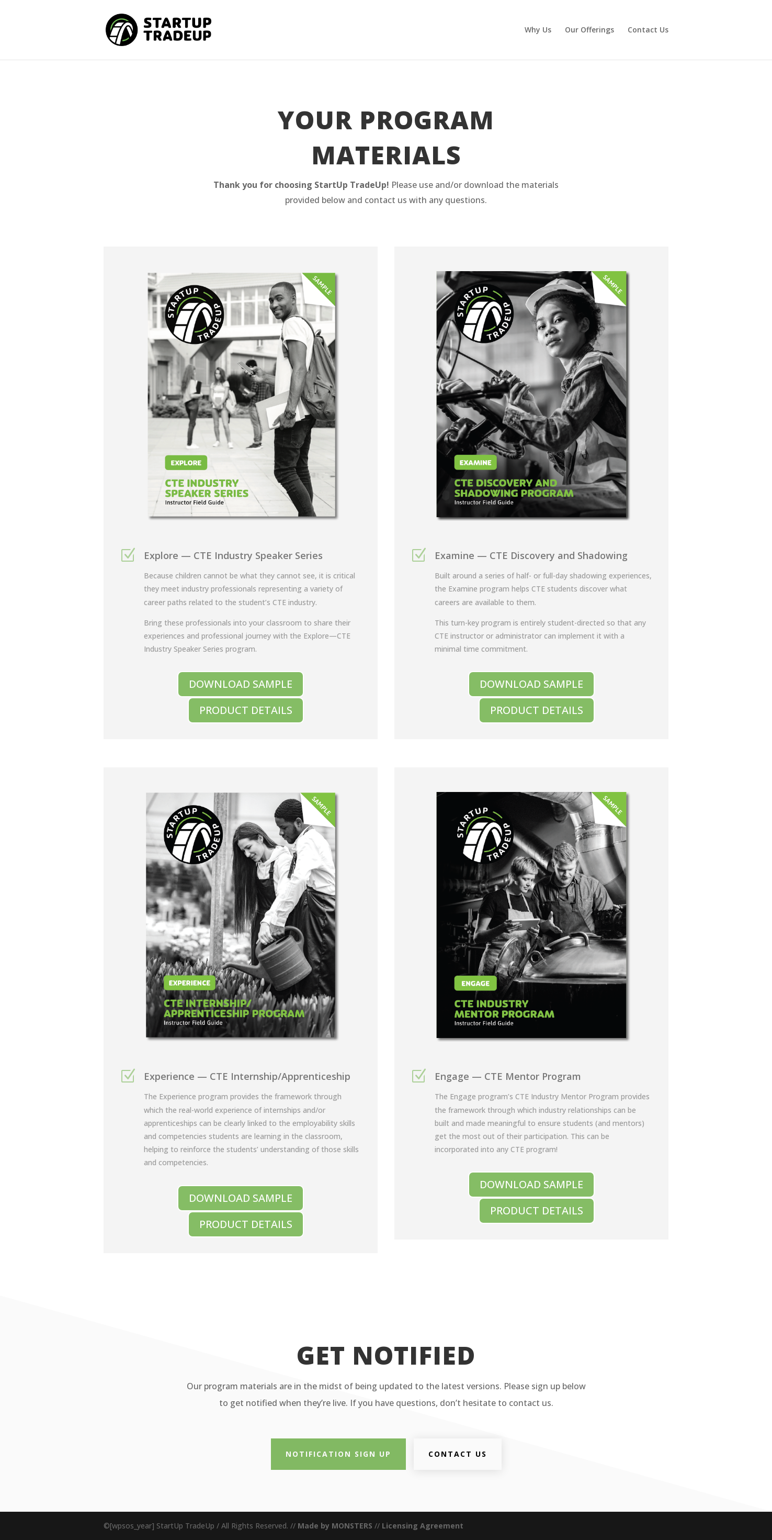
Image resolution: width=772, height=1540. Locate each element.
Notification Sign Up (338, 1454)
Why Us (538, 30)
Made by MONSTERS (335, 1526)
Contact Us (648, 30)
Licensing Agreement (422, 1526)
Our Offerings (589, 30)
